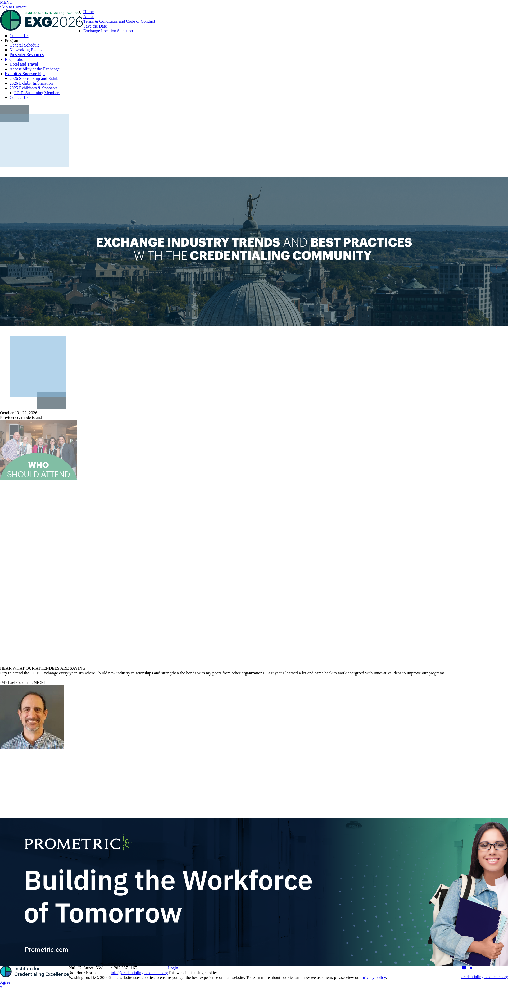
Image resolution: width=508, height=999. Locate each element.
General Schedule (24, 45)
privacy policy (374, 977)
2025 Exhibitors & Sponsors (34, 88)
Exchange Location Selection (108, 31)
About (88, 16)
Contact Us (19, 35)
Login (173, 968)
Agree (5, 982)
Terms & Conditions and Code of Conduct (119, 21)
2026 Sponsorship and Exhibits (36, 78)
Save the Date (95, 26)
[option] (254, 707)
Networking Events (26, 50)
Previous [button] (9, 727)
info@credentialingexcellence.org (139, 972)
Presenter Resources (27, 54)
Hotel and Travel (24, 64)
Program (12, 40)
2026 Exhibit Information (31, 83)
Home (88, 12)
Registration (15, 59)
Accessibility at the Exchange (35, 69)
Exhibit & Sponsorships (25, 73)
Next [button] (499, 727)
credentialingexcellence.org (484, 976)
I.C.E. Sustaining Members (37, 92)
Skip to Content (13, 7)
